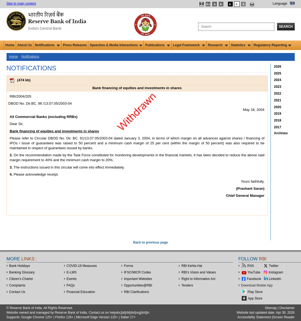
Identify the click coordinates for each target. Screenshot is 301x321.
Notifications (47, 45)
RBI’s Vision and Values (198, 272)
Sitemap (271, 308)
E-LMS (72, 272)
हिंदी (292, 3)
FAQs (71, 285)
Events (72, 279)
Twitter (273, 266)
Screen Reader (284, 317)
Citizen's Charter (21, 279)
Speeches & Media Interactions (116, 45)
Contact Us (17, 292)
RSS (250, 266)
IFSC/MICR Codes (137, 272)
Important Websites (138, 279)
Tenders (187, 285)
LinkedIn (275, 279)
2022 (277, 93)
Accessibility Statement (254, 317)
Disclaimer (286, 308)
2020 (277, 107)
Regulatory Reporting (272, 45)
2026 (277, 66)
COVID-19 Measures (82, 266)
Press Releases (75, 45)
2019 (277, 114)
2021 (277, 100)
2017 (277, 127)
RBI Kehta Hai (191, 266)
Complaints (17, 285)
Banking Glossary (22, 272)
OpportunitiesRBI (138, 285)
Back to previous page (150, 242)
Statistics (241, 45)
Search (286, 27)
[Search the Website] (236, 26)
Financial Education (81, 292)
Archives (281, 133)
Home (9, 45)
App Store (255, 298)
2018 (277, 120)
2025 (277, 73)
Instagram (276, 272)
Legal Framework (189, 45)
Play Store (255, 292)
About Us (24, 45)
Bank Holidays (19, 266)
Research (218, 45)
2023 (277, 87)
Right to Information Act (198, 279)
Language (280, 3)
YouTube (254, 272)
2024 (277, 80)
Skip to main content (21, 3)
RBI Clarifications (136, 292)
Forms (128, 266)
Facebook (254, 279)
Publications (157, 45)
